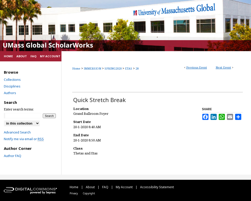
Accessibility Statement (157, 187)
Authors (10, 93)
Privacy (74, 193)
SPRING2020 (113, 68)
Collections (12, 79)
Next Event (223, 67)
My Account (124, 187)
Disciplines (12, 86)
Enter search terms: (19, 109)
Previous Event (196, 67)
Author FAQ (12, 155)
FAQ (105, 187)
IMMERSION (93, 68)
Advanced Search (17, 132)
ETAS (129, 68)
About (91, 187)
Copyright (89, 193)
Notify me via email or (24, 139)
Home (76, 68)
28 (137, 68)
